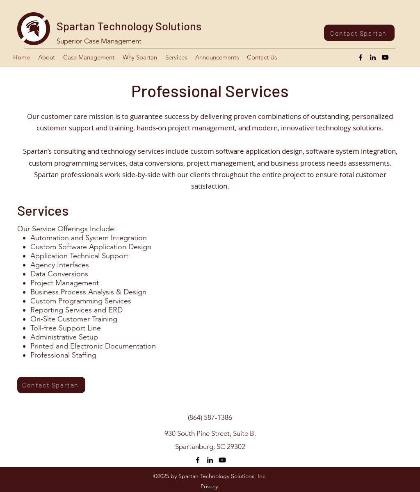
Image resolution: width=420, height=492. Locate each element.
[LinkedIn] (373, 57)
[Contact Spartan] (359, 33)
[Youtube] (222, 460)
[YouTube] (385, 57)
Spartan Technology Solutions (129, 25)
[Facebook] (360, 57)
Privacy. (210, 486)
